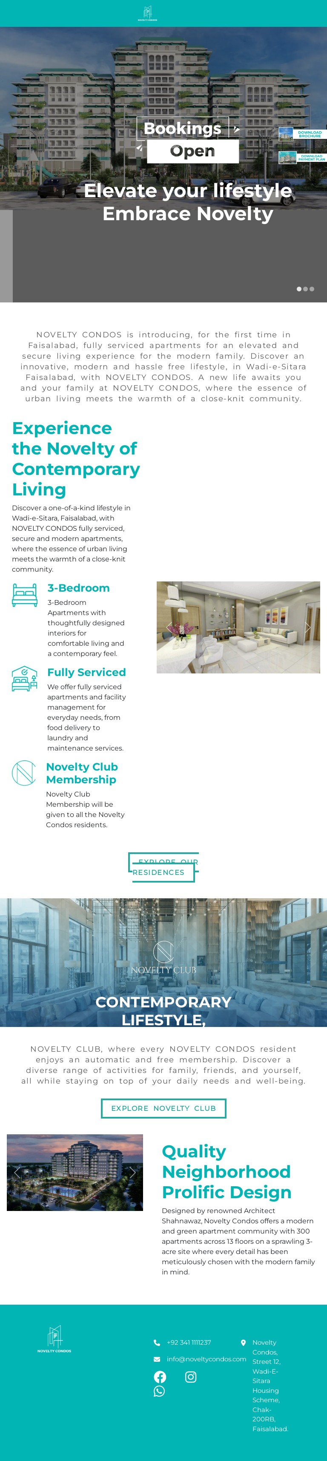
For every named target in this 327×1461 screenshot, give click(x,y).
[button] (169, 627)
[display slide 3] (312, 289)
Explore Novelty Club (163, 1108)
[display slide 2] (305, 289)
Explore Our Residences (165, 867)
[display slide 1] (299, 289)
